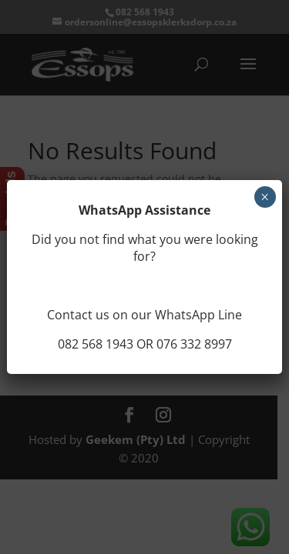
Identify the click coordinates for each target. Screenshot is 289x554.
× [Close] (264, 197)
